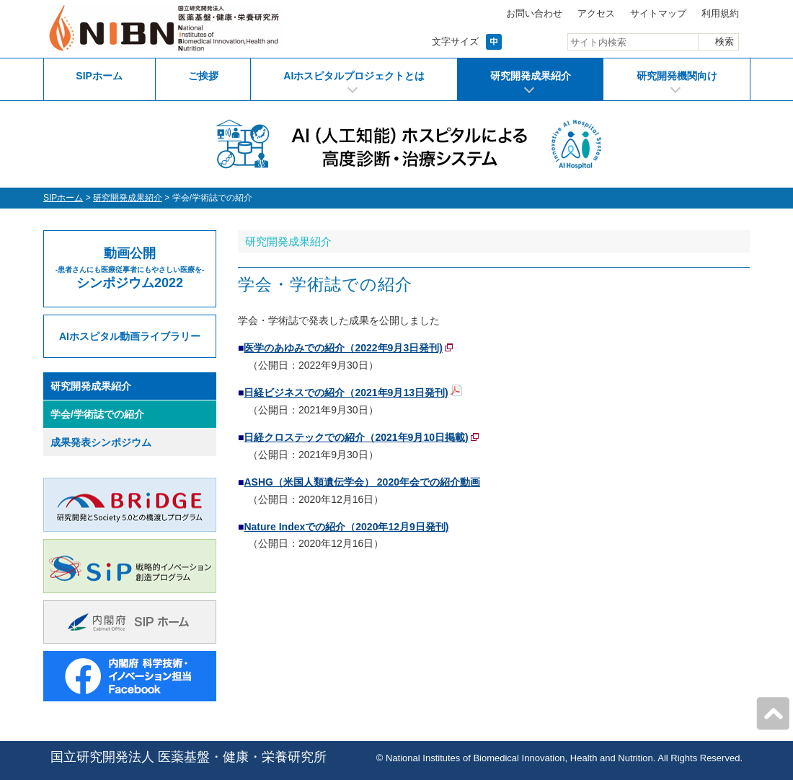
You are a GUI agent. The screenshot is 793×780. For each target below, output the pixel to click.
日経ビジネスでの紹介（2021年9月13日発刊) (346, 392)
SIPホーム (99, 76)
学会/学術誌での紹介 (97, 414)
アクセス (596, 13)
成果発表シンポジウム (100, 442)
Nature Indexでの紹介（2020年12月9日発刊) (346, 527)
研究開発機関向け (677, 76)
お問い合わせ (534, 13)
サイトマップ (658, 13)
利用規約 (720, 13)
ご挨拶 (203, 76)
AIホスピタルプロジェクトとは (354, 76)
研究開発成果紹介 (530, 76)
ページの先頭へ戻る (772, 713)
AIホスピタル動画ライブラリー (129, 336)
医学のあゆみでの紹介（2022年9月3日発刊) (343, 348)
